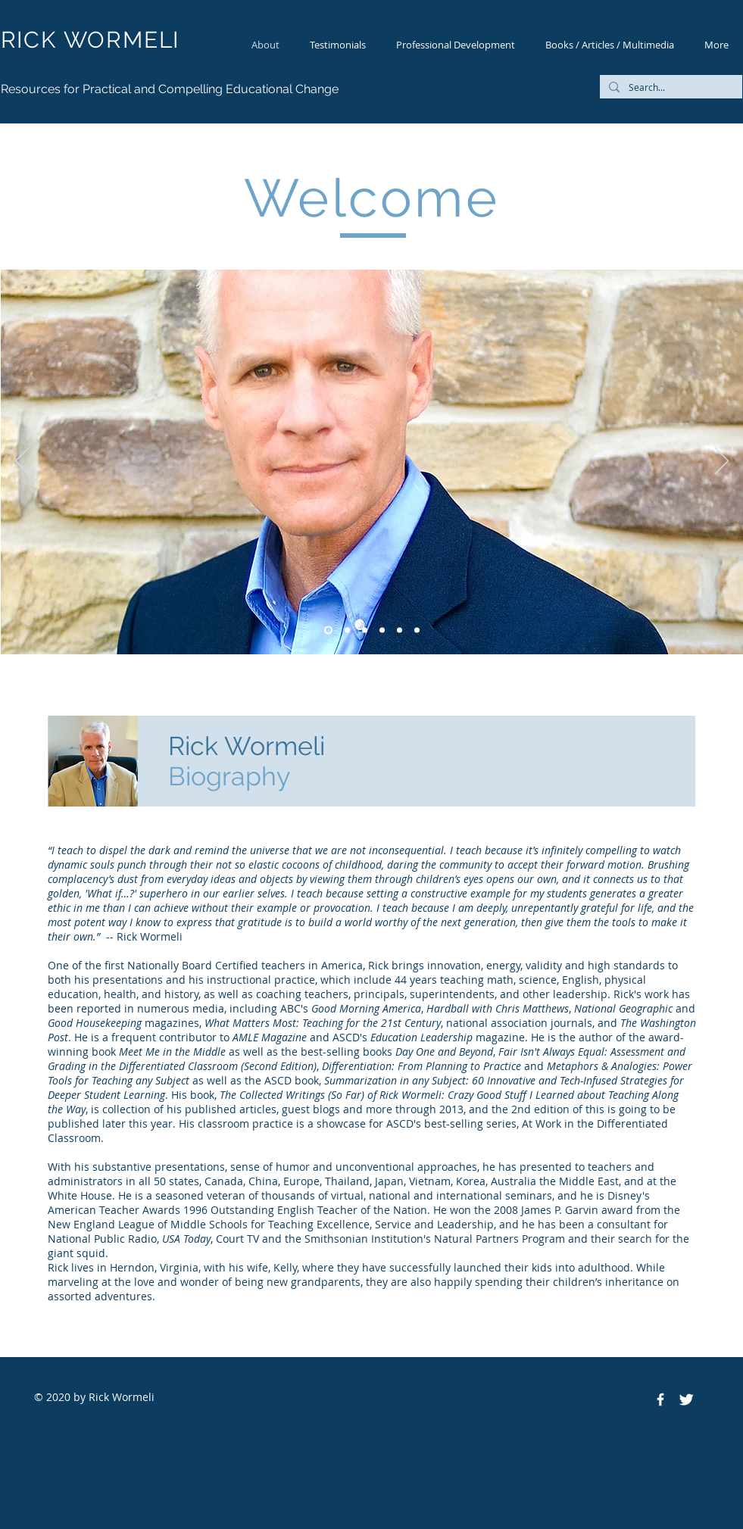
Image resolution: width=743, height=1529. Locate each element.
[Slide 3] (399, 630)
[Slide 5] (328, 630)
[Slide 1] (347, 630)
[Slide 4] (417, 630)
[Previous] (22, 462)
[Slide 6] (364, 630)
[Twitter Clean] (686, 1399)
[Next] (722, 462)
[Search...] (669, 87)
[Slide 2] (382, 630)
